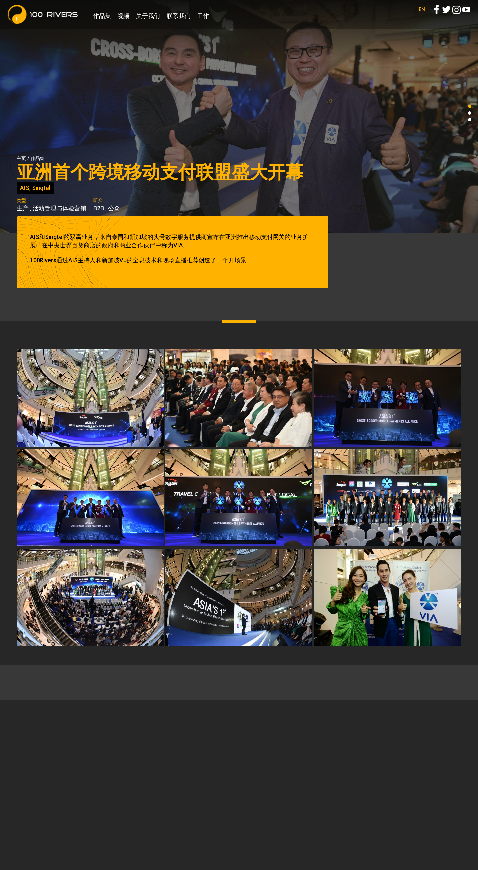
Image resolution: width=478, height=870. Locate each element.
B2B (98, 208)
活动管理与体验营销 (59, 208)
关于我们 (148, 15)
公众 (114, 208)
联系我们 (179, 15)
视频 (123, 15)
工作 (203, 15)
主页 (21, 158)
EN (422, 17)
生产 (23, 208)
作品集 (102, 15)
